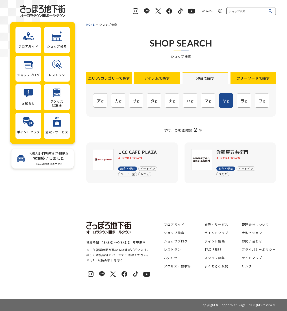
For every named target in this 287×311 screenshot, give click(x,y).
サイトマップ (252, 257)
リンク (247, 266)
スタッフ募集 (214, 257)
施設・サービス (216, 224)
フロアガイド (174, 224)
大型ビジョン (252, 233)
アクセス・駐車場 (177, 266)
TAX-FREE (213, 249)
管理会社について (255, 224)
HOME (90, 24)
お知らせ (171, 257)
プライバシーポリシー (259, 249)
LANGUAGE (208, 11)
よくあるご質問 (216, 266)
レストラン (172, 249)
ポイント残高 (214, 241)
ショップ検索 (174, 233)
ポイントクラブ (216, 233)
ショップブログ (176, 241)
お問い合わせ (252, 241)
